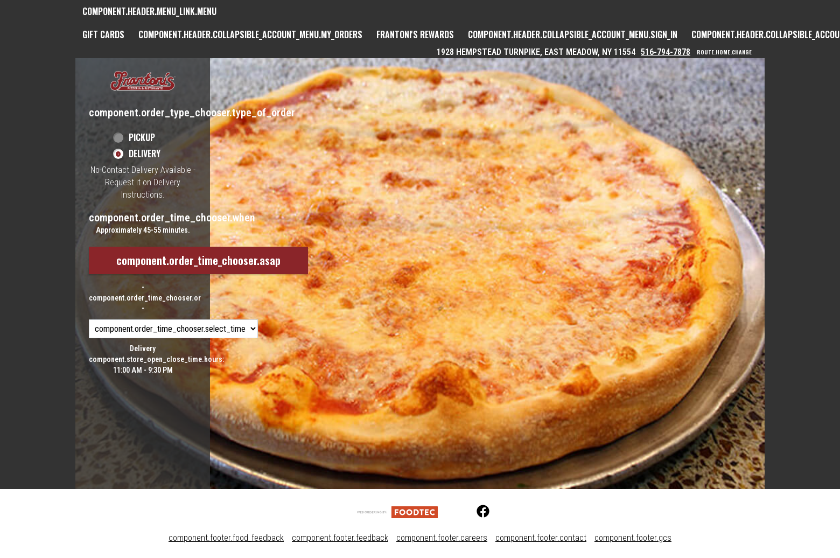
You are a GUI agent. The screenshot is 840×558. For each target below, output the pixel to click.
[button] (142, 81)
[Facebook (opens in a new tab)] (476, 512)
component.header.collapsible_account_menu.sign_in (572, 34)
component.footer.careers (441, 538)
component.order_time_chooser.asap (198, 260)
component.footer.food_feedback (226, 538)
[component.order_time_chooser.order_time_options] (173, 328)
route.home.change (724, 52)
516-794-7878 (665, 52)
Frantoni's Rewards (415, 34)
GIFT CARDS (103, 34)
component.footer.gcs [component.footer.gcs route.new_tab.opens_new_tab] (632, 538)
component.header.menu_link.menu (149, 11)
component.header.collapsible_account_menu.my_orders (250, 34)
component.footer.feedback (340, 538)
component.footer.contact (540, 538)
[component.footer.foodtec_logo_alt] (397, 511)
